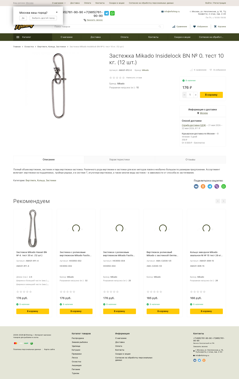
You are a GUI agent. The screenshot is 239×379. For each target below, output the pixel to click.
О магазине (67, 37)
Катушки (76, 350)
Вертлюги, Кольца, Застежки (51, 46)
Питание (76, 369)
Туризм (75, 373)
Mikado (145, 70)
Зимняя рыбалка (80, 342)
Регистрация (219, 3)
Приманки (77, 354)
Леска (75, 358)
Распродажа (78, 338)
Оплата (87, 3)
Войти (208, 3)
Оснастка (29, 46)
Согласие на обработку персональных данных (151, 3)
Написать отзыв (134, 77)
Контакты (100, 3)
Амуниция (76, 365)
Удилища (76, 346)
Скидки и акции (116, 3)
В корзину (211, 94)
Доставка (75, 3)
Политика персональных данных (27, 349)
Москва (29, 3)
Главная (17, 46)
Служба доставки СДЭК (194, 125)
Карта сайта (49, 349)
